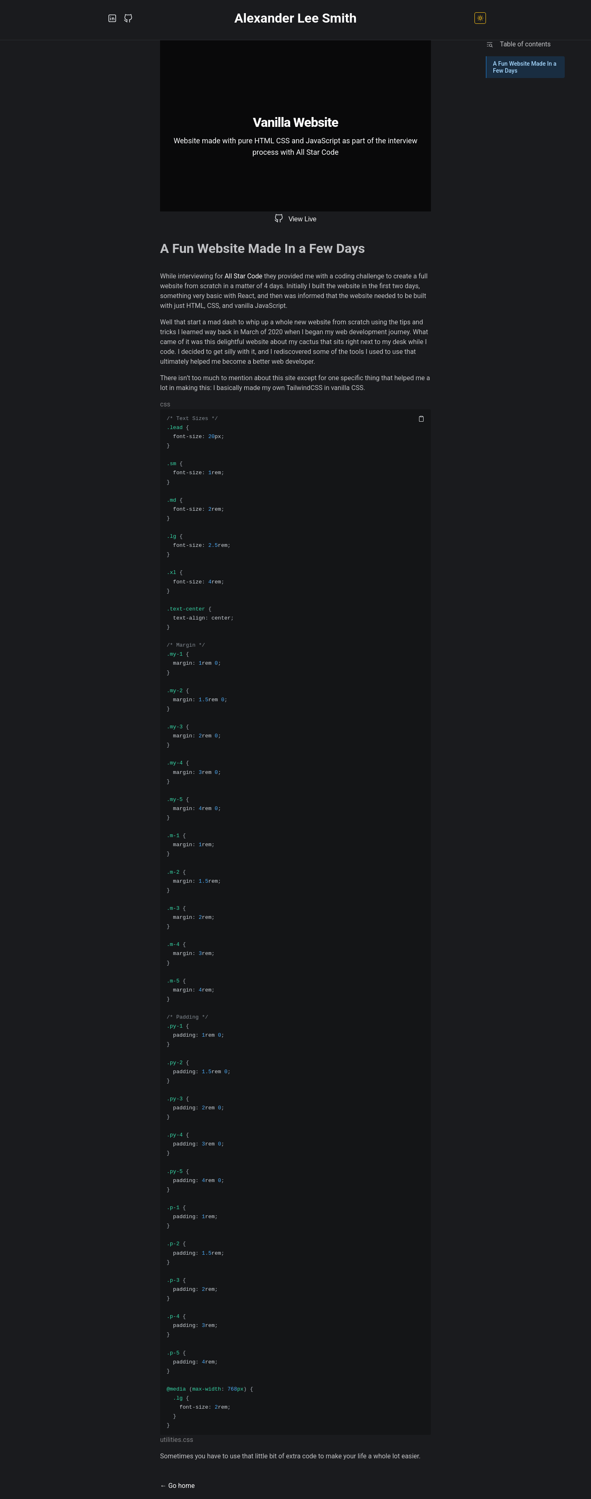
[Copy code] (421, 419)
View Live (302, 219)
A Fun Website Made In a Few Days (525, 67)
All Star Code (243, 276)
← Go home (177, 1486)
